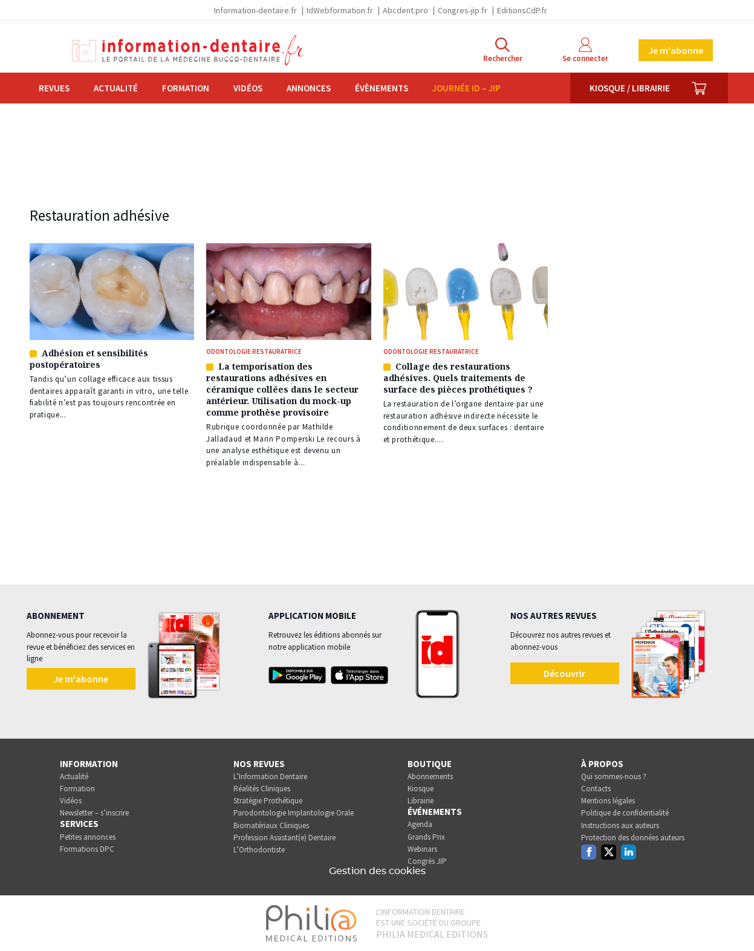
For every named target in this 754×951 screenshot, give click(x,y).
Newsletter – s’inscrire (94, 813)
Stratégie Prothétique (267, 801)
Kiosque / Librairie (630, 88)
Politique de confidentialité (625, 813)
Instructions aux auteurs (620, 825)
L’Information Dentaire (270, 776)
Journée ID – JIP (466, 88)
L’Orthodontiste (259, 850)
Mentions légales (608, 801)
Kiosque (421, 788)
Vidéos (247, 88)
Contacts (596, 788)
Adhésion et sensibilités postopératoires (89, 358)
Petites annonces (87, 837)
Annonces (309, 88)
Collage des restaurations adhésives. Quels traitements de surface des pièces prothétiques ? (458, 378)
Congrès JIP (427, 861)
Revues (54, 88)
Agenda (420, 824)
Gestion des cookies (377, 871)
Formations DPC (87, 849)
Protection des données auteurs (632, 837)
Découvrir (564, 673)
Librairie (421, 801)
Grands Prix (426, 837)
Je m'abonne (675, 50)
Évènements (381, 88)
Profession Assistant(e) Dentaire (284, 837)
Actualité (116, 88)
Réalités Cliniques (261, 788)
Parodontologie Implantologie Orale (293, 813)
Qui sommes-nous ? (613, 776)
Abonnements (430, 776)
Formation (185, 88)
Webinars (422, 849)
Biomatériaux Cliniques (271, 825)
